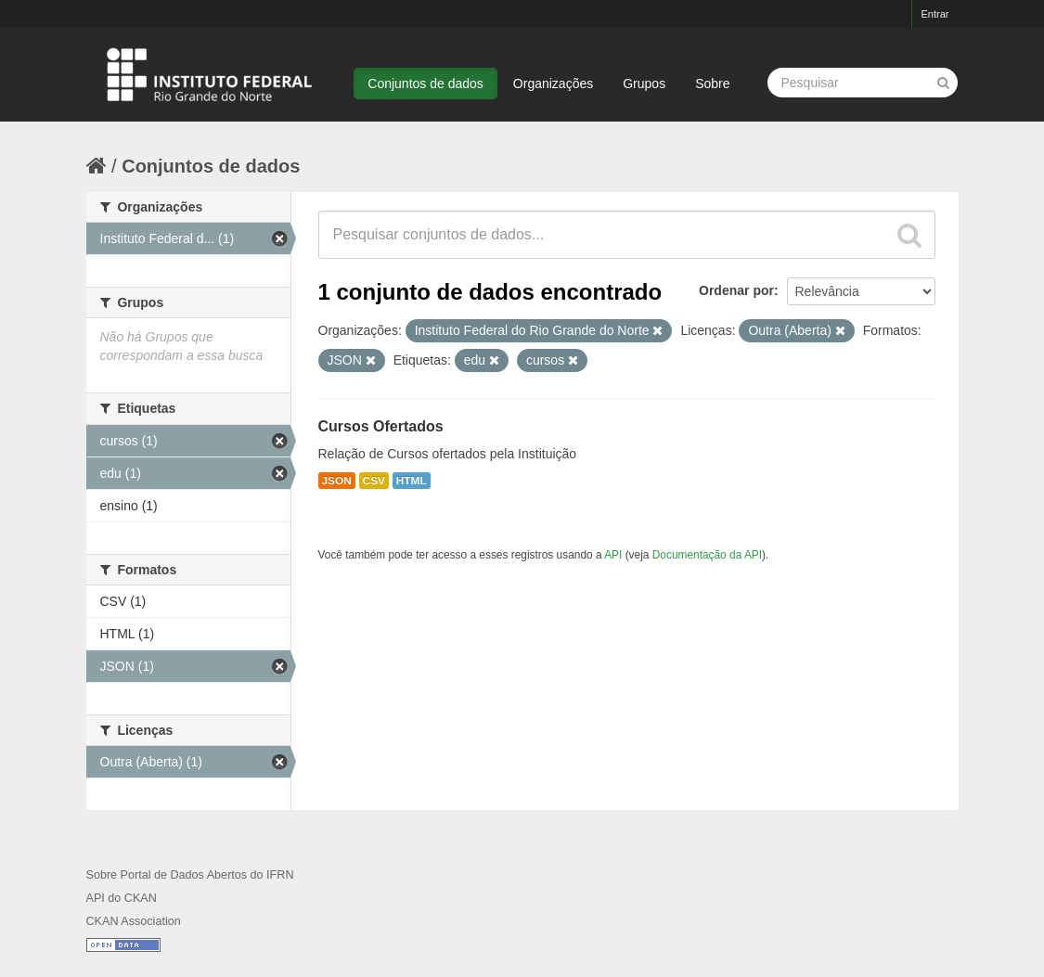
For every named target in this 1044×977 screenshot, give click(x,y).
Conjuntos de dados (425, 83)
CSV (374, 480)
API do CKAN (121, 898)
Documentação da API (707, 554)
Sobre (712, 83)
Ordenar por (736, 290)
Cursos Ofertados (381, 426)
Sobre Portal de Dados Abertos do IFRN (190, 874)
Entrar (935, 13)
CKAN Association (133, 921)
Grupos (644, 83)
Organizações (553, 83)
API (613, 554)
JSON (337, 480)
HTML (411, 480)
